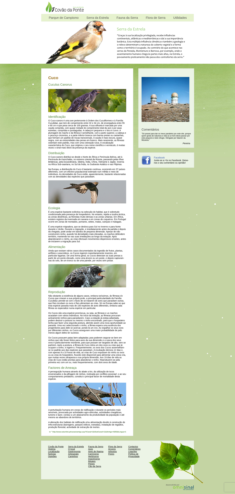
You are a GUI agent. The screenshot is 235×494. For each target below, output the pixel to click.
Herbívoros (93, 456)
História (51, 449)
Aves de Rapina (95, 451)
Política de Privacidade (134, 455)
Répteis (91, 461)
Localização (54, 451)
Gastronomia (74, 451)
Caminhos (73, 456)
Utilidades (179, 17)
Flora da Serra (115, 446)
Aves (90, 449)
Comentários (134, 449)
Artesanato (73, 454)
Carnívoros (93, 454)
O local (71, 449)
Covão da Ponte (56, 446)
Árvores (112, 449)
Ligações (132, 451)
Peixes (91, 464)
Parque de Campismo (63, 17)
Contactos (133, 446)
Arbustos (112, 451)
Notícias (52, 454)
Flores (111, 454)
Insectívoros (94, 459)
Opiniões (52, 456)
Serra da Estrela (97, 17)
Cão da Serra (94, 466)
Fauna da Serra (127, 17)
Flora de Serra (155, 17)
